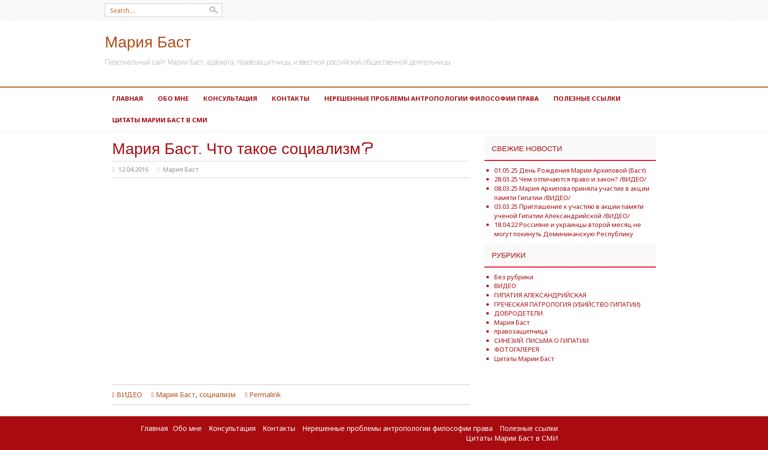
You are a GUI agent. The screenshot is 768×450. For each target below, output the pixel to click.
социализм (217, 394)
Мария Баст (148, 41)
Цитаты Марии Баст (524, 358)
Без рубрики (513, 276)
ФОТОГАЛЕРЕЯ (516, 349)
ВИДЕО (129, 394)
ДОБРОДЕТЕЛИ (518, 313)
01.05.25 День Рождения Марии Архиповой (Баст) (570, 170)
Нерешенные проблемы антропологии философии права (431, 98)
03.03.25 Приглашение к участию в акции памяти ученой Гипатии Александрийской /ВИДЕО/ (569, 211)
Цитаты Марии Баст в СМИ (159, 119)
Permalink (265, 394)
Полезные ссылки (587, 98)
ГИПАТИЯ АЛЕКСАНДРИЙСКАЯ (540, 295)
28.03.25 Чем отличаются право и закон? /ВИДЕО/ (570, 179)
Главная (127, 98)
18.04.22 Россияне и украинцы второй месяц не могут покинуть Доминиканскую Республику (567, 229)
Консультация (230, 98)
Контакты (291, 98)
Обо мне (173, 98)
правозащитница (521, 331)
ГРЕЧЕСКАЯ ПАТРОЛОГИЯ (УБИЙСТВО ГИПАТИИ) (567, 304)
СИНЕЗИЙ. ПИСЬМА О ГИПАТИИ (541, 340)
